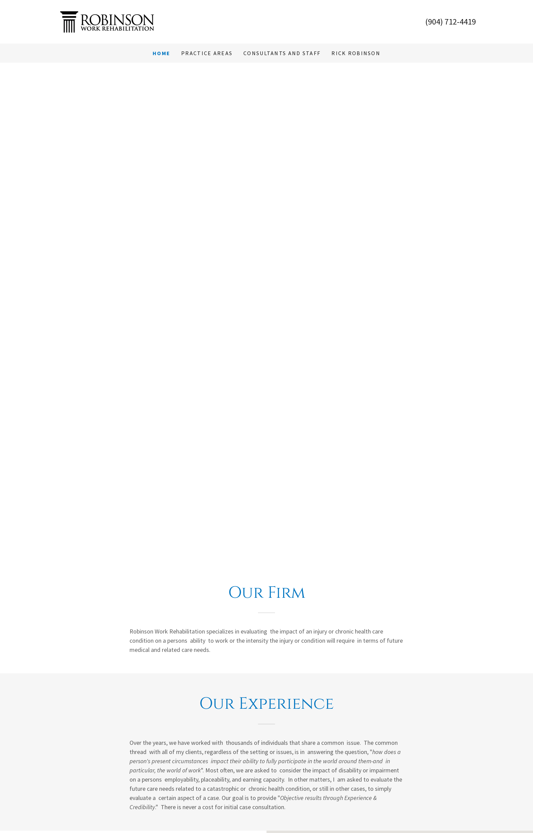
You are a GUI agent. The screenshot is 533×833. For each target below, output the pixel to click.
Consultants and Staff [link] (282, 53)
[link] (107, 21)
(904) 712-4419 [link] (450, 21)
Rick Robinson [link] (355, 53)
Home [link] (161, 53)
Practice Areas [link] (207, 53)
